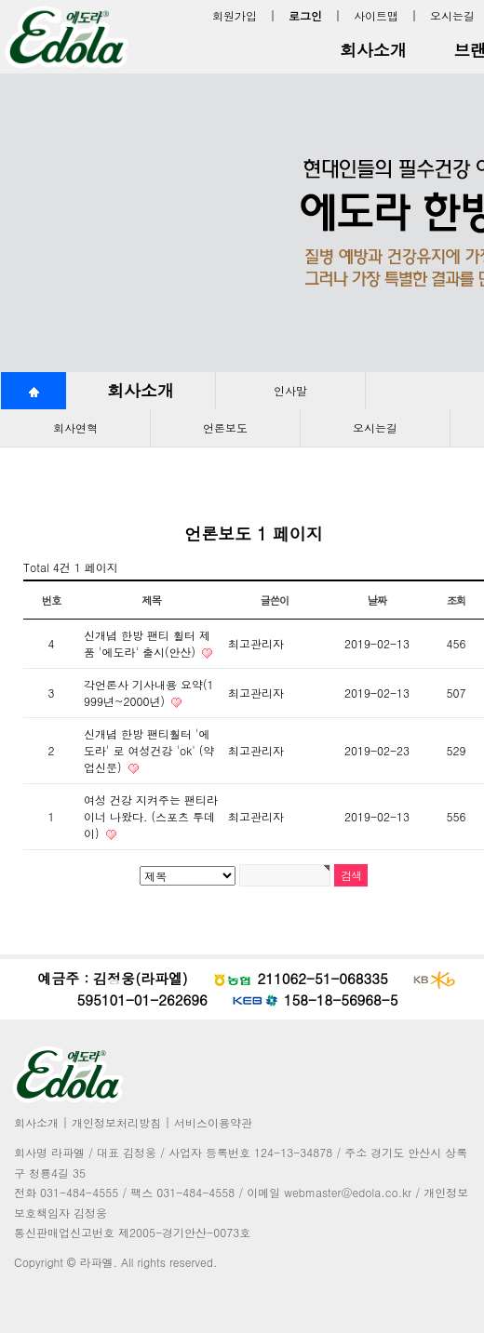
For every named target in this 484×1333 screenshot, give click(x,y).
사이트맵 (376, 15)
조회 (456, 600)
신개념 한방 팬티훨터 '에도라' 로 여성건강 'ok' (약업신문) (149, 750)
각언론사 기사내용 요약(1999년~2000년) (149, 692)
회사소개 (373, 49)
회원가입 (234, 15)
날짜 (377, 600)
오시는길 (452, 15)
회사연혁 (75, 427)
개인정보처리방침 (116, 1122)
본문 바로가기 (0, 0)
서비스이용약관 (213, 1122)
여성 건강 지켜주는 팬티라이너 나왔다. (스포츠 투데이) (151, 816)
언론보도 (225, 427)
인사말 (290, 390)
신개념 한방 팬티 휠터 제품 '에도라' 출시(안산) (147, 643)
